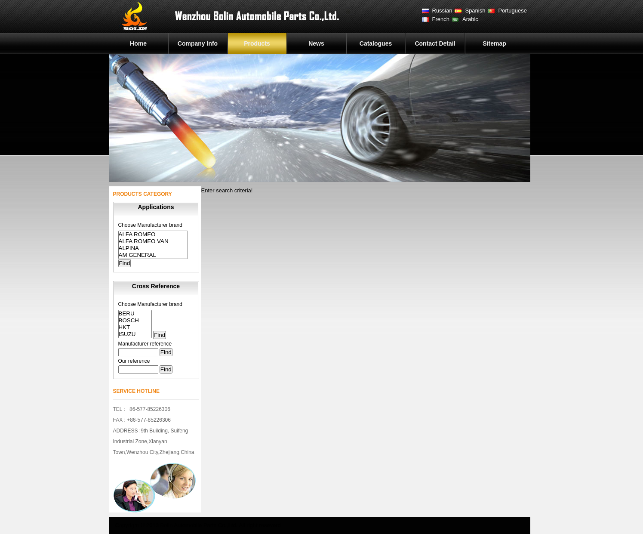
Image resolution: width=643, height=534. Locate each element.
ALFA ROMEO (153, 234)
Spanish (475, 10)
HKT (135, 327)
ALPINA (153, 248)
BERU (135, 313)
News (316, 43)
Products (257, 43)
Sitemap (494, 43)
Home (138, 43)
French (440, 19)
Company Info (198, 43)
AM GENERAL (153, 255)
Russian (442, 10)
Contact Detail (435, 43)
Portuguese (512, 10)
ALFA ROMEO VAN (153, 241)
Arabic (470, 19)
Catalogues (376, 43)
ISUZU (135, 334)
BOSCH (135, 320)
